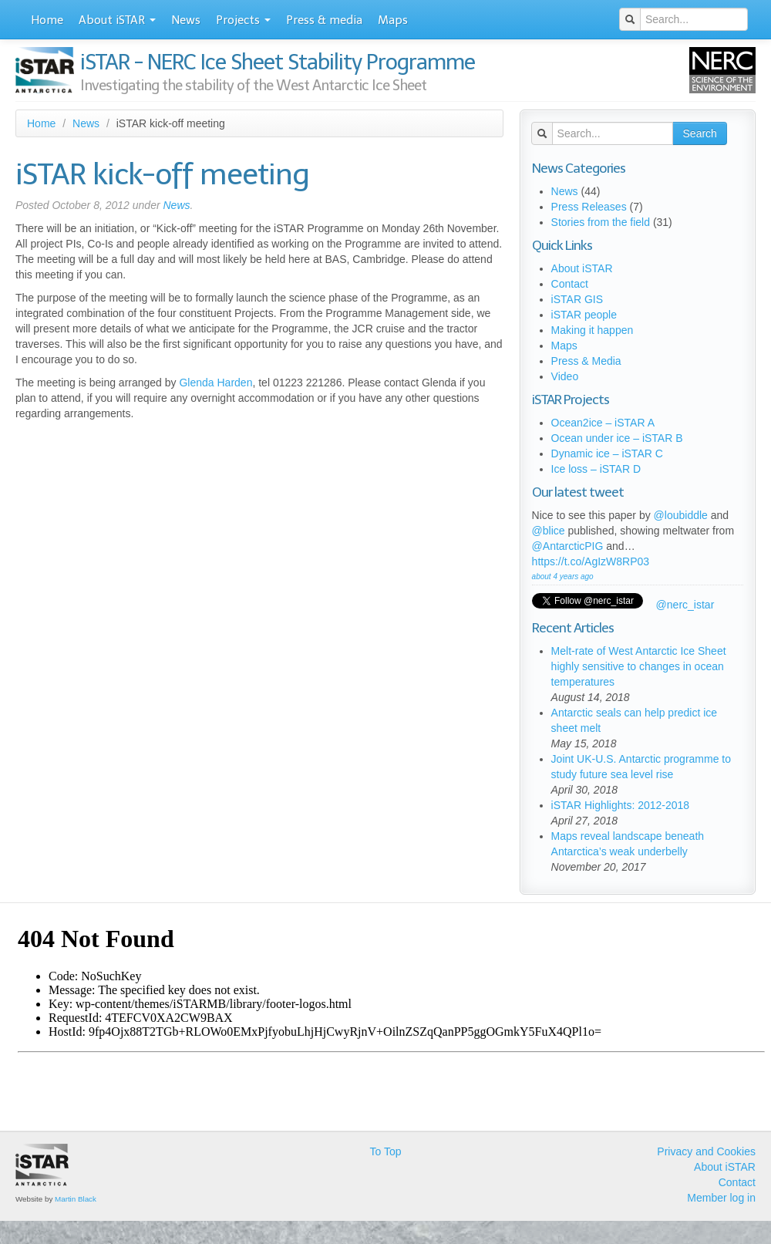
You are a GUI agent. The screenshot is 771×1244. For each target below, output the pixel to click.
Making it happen (592, 330)
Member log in (721, 1198)
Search (700, 133)
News (185, 20)
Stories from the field (600, 222)
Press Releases (589, 207)
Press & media (324, 20)
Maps (393, 20)
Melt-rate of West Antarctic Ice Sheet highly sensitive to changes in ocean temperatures (638, 666)
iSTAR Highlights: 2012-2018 (620, 805)
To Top (385, 1151)
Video (565, 376)
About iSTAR (117, 20)
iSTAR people (584, 314)
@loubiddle (681, 515)
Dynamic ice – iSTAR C (607, 453)
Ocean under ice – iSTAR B (617, 438)
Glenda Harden (215, 382)
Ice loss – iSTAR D (596, 469)
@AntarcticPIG (568, 546)
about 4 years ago (563, 576)
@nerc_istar (685, 604)
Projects (243, 20)
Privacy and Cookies (706, 1151)
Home (47, 20)
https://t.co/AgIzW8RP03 (591, 561)
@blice (548, 530)
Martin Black (75, 1199)
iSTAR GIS (577, 299)
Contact (569, 284)
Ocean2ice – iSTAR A (603, 422)
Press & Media (586, 361)
